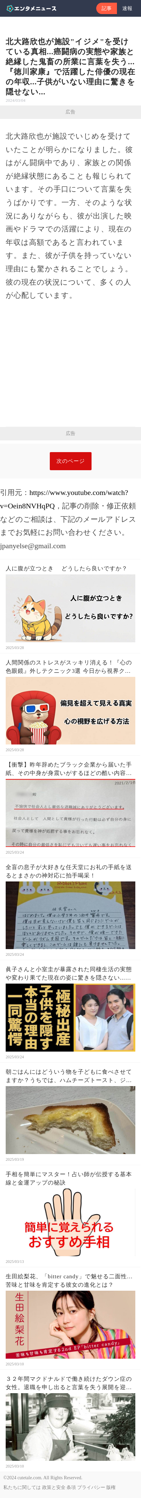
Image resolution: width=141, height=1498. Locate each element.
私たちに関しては (22, 1487)
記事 (107, 8)
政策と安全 (53, 1487)
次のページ (70, 461)
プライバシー (91, 1487)
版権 (111, 1487)
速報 (127, 8)
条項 (71, 1487)
